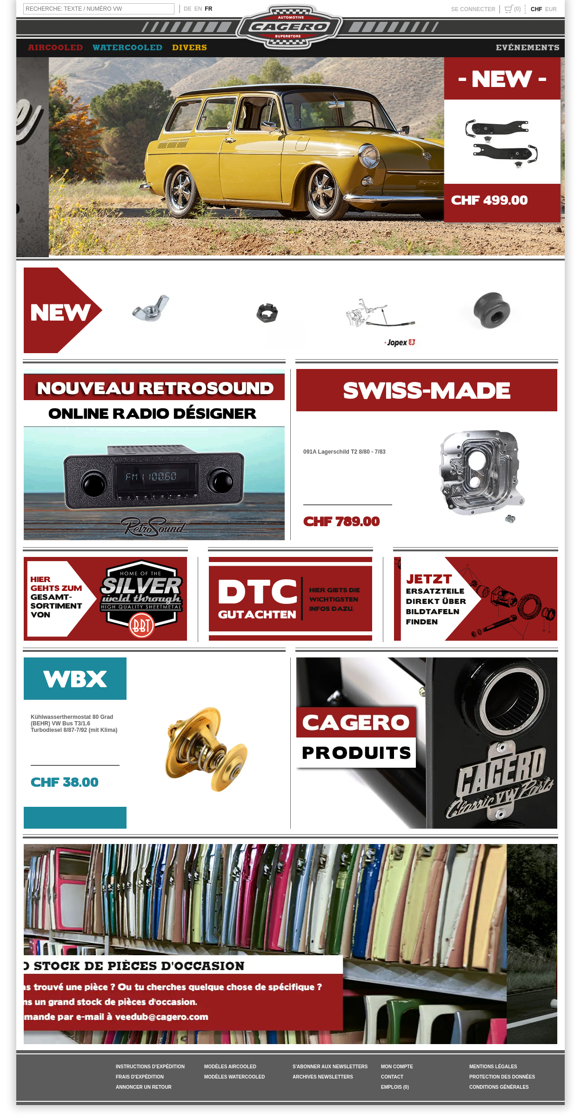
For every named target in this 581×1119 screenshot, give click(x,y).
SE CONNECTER (473, 9)
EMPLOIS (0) (395, 1087)
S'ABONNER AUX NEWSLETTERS (330, 1066)
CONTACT (392, 1076)
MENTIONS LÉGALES (493, 1066)
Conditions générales (499, 1087)
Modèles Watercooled (234, 1076)
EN (198, 9)
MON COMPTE (397, 1066)
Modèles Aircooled (230, 1066)
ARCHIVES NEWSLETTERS (323, 1076)
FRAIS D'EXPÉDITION (140, 1076)
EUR (551, 9)
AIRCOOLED (55, 48)
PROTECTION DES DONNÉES (502, 1076)
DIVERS (189, 48)
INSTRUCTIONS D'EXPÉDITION (150, 1066)
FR (208, 9)
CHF (536, 9)
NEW (61, 310)
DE (188, 9)
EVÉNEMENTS (528, 48)
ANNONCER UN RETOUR (144, 1087)
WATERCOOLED (128, 48)
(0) (517, 9)
